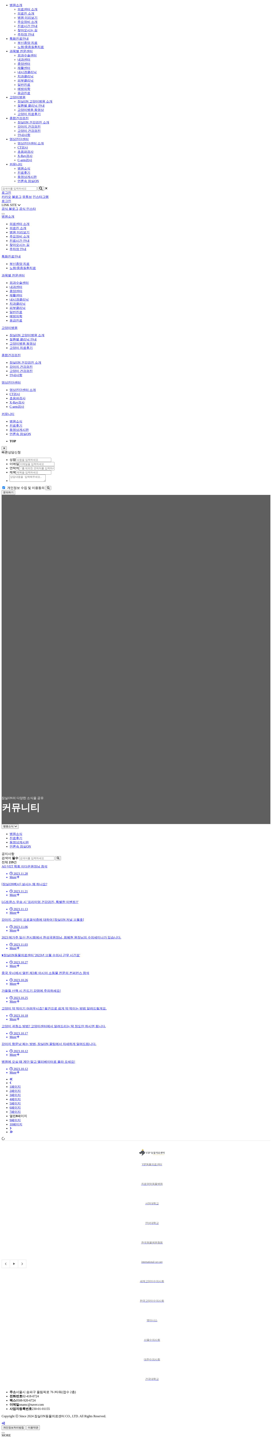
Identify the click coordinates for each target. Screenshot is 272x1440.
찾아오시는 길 (19, 245)
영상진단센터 (19, 139)
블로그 (17, 196)
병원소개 (16, 5)
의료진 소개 (18, 228)
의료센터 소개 (19, 224)
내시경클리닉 (19, 299)
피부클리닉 (18, 308)
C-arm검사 (17, 406)
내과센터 (16, 287)
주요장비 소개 (19, 236)
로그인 (6, 192)
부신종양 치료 (19, 263)
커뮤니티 (16, 164)
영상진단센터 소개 (23, 390)
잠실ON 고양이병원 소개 (27, 335)
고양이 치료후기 (21, 347)
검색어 (10, 859)
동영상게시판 (19, 429)
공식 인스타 (27, 208)
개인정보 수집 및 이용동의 (25, 489)
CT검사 (15, 394)
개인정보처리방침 (13, 1428)
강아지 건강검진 (21, 366)
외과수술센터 (19, 282)
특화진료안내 (19, 38)
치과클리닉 (18, 303)
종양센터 (16, 291)
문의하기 (8, 493)
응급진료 (16, 320)
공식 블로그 (10, 208)
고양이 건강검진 (21, 371)
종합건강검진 (19, 118)
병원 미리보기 (19, 232)
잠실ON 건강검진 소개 (25, 362)
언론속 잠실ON (20, 434)
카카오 (6, 196)
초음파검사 (18, 398)
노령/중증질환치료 (23, 268)
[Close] (3, 1434)
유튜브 (27, 196)
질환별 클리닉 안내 (23, 339)
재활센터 (16, 295)
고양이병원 (18, 97)
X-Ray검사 (17, 402)
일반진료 (16, 312)
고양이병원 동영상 (23, 343)
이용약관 (33, 1428)
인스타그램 (41, 196)
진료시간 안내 (19, 240)
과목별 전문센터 (21, 51)
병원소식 (16, 421)
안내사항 (16, 375)
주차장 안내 (18, 249)
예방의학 (16, 316)
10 (16, 1125)
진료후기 (16, 425)
